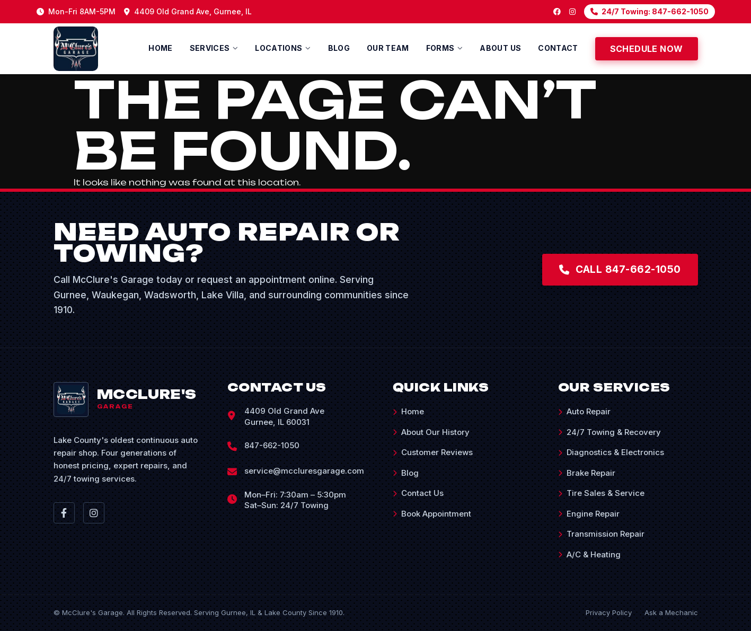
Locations (278, 47)
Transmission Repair (601, 534)
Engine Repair (589, 514)
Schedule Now (646, 48)
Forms (440, 47)
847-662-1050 (271, 445)
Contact (558, 47)
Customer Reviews (433, 452)
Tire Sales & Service (601, 493)
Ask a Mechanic (671, 612)
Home (160, 47)
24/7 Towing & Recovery (609, 432)
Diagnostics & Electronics (611, 452)
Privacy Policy (609, 612)
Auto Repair (584, 411)
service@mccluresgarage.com (304, 471)
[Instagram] (572, 11)
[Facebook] (557, 11)
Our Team (388, 47)
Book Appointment (432, 514)
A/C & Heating (589, 554)
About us (500, 47)
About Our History (431, 432)
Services (210, 47)
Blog (339, 47)
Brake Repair (586, 473)
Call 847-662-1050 (617, 269)
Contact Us (418, 493)
